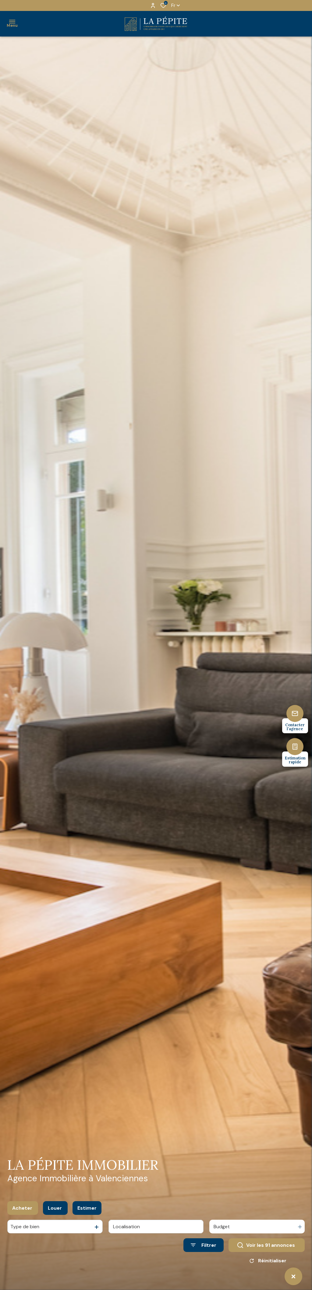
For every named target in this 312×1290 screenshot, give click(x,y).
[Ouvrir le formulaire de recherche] (203, 1247)
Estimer (87, 1210)
